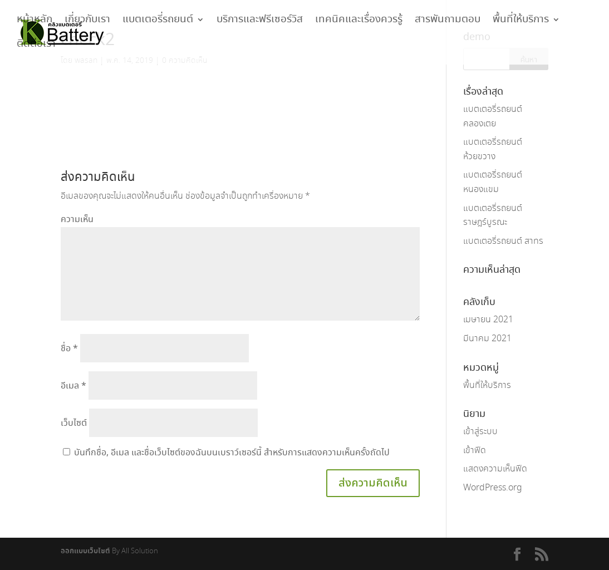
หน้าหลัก (34, 22)
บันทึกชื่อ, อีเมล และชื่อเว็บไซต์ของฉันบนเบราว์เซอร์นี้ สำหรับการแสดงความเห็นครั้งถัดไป (232, 452)
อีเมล (73, 386)
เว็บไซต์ (74, 423)
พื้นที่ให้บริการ (521, 22)
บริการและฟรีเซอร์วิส (260, 22)
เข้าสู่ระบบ (480, 431)
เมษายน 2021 (488, 319)
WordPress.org (492, 487)
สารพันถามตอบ (447, 22)
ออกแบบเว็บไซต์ (85, 551)
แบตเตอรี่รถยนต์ (157, 22)
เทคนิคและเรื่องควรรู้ (358, 22)
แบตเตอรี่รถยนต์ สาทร (503, 241)
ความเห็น (77, 219)
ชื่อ (69, 348)
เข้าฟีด (474, 450)
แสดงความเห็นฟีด (495, 469)
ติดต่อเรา (36, 47)
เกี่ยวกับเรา (87, 22)
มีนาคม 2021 (487, 338)
